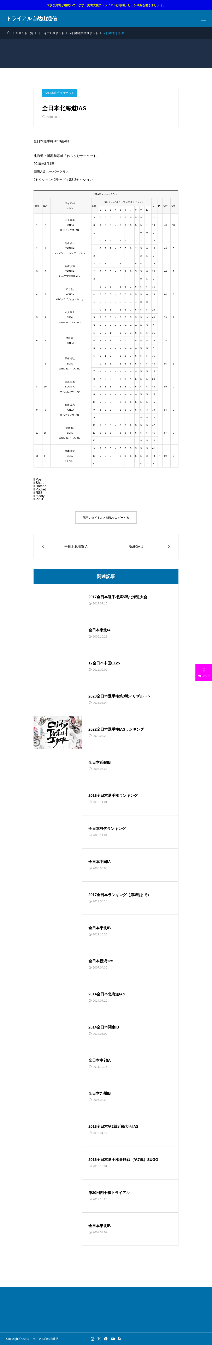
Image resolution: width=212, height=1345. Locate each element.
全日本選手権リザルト (59, 93)
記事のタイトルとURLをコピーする (106, 517)
